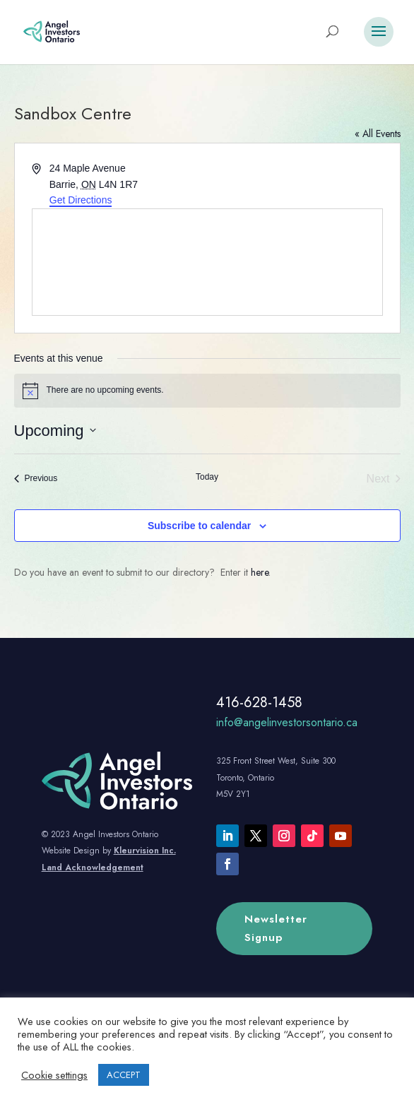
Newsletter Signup (275, 928)
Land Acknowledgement (92, 867)
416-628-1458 (259, 702)
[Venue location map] (207, 262)
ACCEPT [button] (124, 1075)
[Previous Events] (36, 479)
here (259, 572)
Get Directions (80, 200)
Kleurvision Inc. (145, 850)
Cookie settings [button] (54, 1075)
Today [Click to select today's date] (207, 477)
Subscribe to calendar (199, 525)
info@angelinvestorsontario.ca (286, 722)
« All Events (378, 133)
